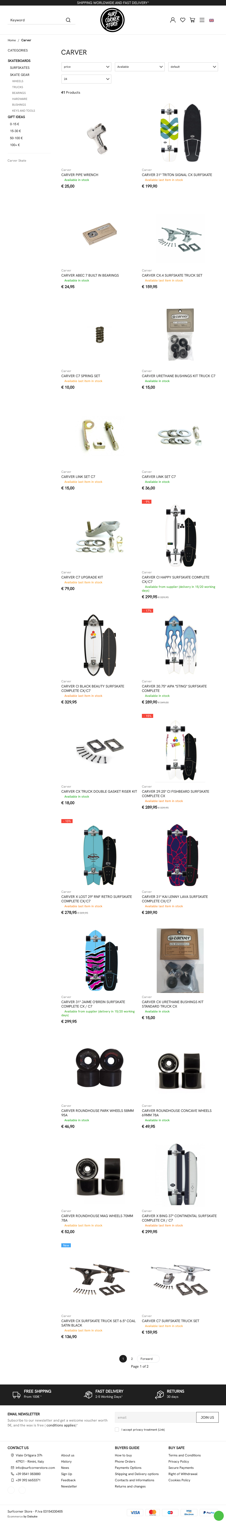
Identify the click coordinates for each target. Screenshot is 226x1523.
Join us (207, 1417)
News (65, 1468)
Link (161, 1430)
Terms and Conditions (184, 1455)
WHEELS (17, 81)
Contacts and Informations (134, 1480)
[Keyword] (34, 20)
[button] (86, 66)
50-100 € (16, 138)
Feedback (68, 1480)
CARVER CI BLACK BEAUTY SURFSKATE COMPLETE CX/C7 (92, 688)
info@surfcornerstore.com (35, 1468)
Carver (26, 40)
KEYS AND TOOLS (23, 111)
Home (12, 40)
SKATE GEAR (19, 75)
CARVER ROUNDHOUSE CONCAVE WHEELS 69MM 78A (177, 1113)
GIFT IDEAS (16, 117)
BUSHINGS (19, 105)
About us (67, 1455)
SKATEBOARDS (19, 61)
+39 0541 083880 (28, 1474)
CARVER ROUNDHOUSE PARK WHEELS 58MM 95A (97, 1113)
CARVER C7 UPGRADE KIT (82, 577)
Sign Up (66, 1474)
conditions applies (60, 1425)
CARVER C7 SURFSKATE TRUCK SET (170, 1321)
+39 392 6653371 (28, 1480)
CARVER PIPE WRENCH (79, 175)
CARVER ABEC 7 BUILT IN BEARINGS (90, 275)
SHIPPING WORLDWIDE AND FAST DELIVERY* (113, 2)
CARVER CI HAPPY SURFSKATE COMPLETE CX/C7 (175, 579)
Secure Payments (181, 1468)
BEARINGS (19, 93)
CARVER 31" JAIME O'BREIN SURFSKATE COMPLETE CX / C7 (93, 1004)
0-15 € (14, 124)
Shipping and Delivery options (137, 1474)
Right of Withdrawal (182, 1474)
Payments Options (128, 1468)
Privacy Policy (178, 1461)
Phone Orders (125, 1461)
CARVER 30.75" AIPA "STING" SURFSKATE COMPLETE (174, 688)
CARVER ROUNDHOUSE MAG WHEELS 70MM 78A (97, 1218)
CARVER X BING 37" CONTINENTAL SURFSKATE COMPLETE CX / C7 (179, 1218)
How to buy (123, 1455)
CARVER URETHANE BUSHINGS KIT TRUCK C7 (178, 376)
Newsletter (69, 1486)
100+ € (15, 145)
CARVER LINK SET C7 (78, 477)
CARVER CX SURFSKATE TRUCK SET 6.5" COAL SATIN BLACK (98, 1323)
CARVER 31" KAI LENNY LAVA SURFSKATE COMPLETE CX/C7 (175, 899)
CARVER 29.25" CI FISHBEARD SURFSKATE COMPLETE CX (175, 793)
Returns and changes (130, 1486)
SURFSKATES (19, 67)
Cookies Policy (179, 1480)
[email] (155, 1417)
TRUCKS (17, 87)
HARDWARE (19, 99)
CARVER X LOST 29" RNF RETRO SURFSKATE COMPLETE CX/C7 (96, 899)
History (66, 1461)
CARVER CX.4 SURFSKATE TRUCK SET (172, 275)
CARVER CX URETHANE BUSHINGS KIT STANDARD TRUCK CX (172, 1004)
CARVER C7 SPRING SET (80, 376)
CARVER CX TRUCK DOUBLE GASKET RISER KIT (99, 791)
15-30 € (15, 131)
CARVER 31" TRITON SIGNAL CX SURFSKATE (177, 175)
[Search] (68, 20)
